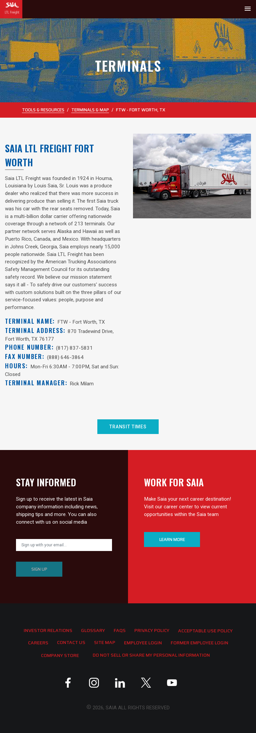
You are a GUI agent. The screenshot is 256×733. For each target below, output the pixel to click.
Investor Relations (48, 630)
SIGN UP (39, 569)
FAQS (120, 630)
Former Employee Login (199, 642)
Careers (38, 642)
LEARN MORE (172, 539)
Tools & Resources (43, 109)
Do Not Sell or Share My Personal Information (151, 655)
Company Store (60, 655)
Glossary (93, 630)
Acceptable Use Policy (205, 630)
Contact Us (71, 642)
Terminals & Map (90, 110)
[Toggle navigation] (247, 9)
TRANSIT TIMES (128, 426)
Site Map (104, 642)
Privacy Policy (151, 630)
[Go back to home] (11, 9)
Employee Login (143, 642)
